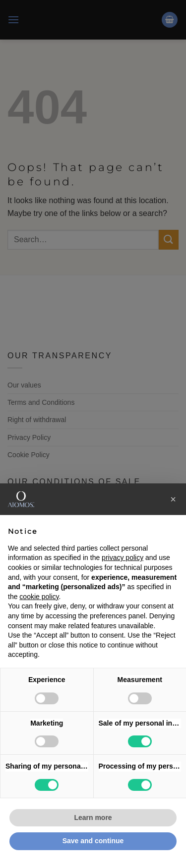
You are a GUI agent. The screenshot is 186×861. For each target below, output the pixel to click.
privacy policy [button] (122, 557)
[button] (173, 499)
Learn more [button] (93, 817)
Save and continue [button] (93, 841)
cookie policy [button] (39, 597)
